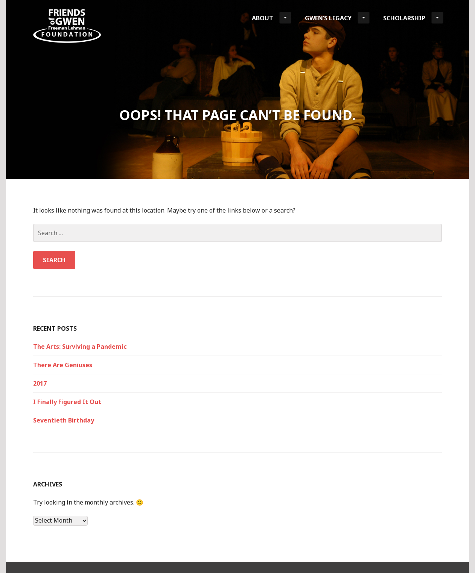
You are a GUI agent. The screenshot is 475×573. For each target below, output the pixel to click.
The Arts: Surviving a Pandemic (80, 346)
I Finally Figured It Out (67, 402)
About (271, 18)
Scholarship (413, 18)
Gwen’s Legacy (337, 18)
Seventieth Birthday (63, 420)
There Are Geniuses (62, 365)
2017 (40, 383)
